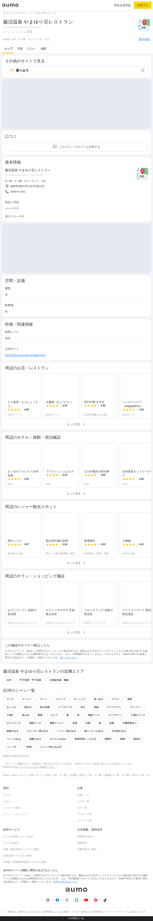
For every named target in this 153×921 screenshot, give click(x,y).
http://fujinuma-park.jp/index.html (25, 355)
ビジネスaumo (11, 843)
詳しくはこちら (68, 657)
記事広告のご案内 (86, 849)
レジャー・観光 (11, 808)
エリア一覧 (83, 801)
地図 (43, 48)
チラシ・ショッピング (15, 814)
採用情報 (47, 912)
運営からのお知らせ (29, 912)
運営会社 (12, 912)
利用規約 (97, 912)
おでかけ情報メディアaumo (18, 836)
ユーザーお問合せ (80, 912)
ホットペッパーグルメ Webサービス (35, 767)
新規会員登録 (122, 5)
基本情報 (144, 39)
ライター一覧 (84, 814)
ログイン (142, 5)
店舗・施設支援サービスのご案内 (21, 849)
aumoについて (138, 912)
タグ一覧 (82, 808)
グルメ (6, 801)
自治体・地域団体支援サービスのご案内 (24, 862)
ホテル (6, 795)
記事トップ (83, 795)
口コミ (31, 48)
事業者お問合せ (85, 836)
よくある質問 (61, 912)
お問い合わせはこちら (65, 881)
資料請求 (82, 843)
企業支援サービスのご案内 (17, 855)
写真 (20, 48)
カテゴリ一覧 (84, 820)
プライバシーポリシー (116, 912)
